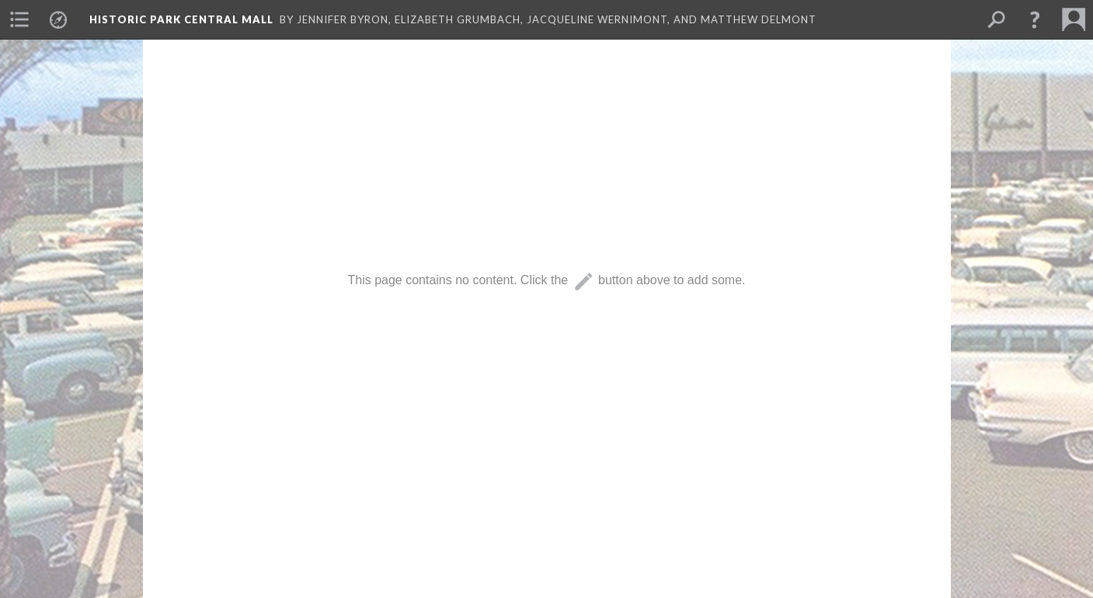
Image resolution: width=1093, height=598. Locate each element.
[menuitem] (19, 19)
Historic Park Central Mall (181, 19)
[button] (1034, 19)
